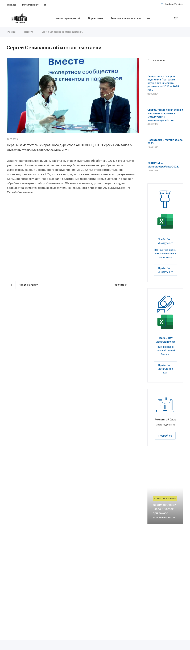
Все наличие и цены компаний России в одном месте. (165, 254)
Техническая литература (126, 18)
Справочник (95, 18)
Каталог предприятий (67, 18)
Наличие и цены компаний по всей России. (165, 350)
